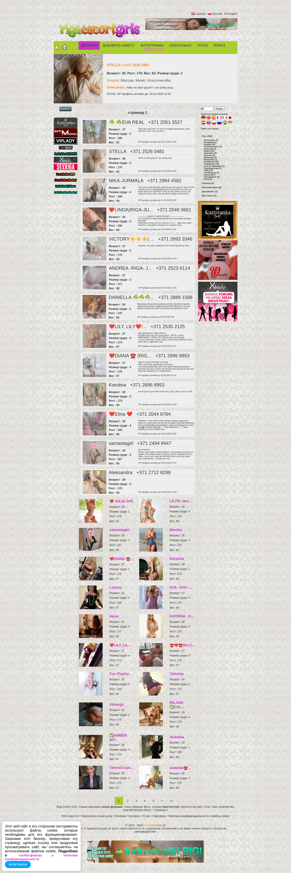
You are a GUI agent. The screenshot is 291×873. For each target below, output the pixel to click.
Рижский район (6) (211, 187)
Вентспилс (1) (209, 195)
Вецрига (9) (209, 144)
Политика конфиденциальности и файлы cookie (198, 816)
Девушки (89, 45)
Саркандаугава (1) (213, 168)
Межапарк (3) (210, 157)
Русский (217, 13)
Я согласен (18, 864)
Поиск (219, 45)
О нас (146, 816)
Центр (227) (209, 175)
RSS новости (70, 816)
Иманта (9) (209, 151)
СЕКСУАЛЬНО (180, 45)
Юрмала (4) (208, 183)
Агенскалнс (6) (211, 140)
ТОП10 (202, 45)
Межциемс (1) (210, 160)
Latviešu (200, 13)
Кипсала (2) (209, 155)
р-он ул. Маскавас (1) (214, 166)
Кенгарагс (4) (210, 153)
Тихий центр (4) (211, 173)
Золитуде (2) (210, 149)
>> (171, 800)
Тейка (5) (208, 170)
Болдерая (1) (210, 142)
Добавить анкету (119, 45)
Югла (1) (208, 179)
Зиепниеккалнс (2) (213, 147)
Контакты (134, 816)
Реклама (120, 816)
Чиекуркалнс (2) (212, 177)
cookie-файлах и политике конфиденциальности (41, 857)
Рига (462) (207, 136)
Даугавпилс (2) (210, 191)
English (232, 13)
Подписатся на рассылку (96, 816)
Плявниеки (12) (211, 162)
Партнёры (159, 816)
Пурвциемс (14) (211, 164)
